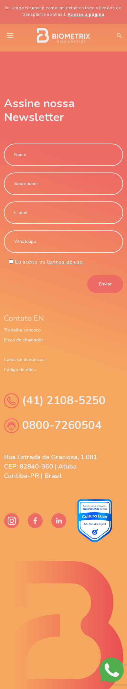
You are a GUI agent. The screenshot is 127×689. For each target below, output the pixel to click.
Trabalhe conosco (22, 330)
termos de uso (65, 261)
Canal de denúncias (24, 359)
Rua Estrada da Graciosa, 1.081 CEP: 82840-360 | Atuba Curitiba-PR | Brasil (50, 466)
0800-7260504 (53, 425)
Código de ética (20, 369)
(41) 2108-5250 (55, 400)
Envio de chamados (24, 340)
